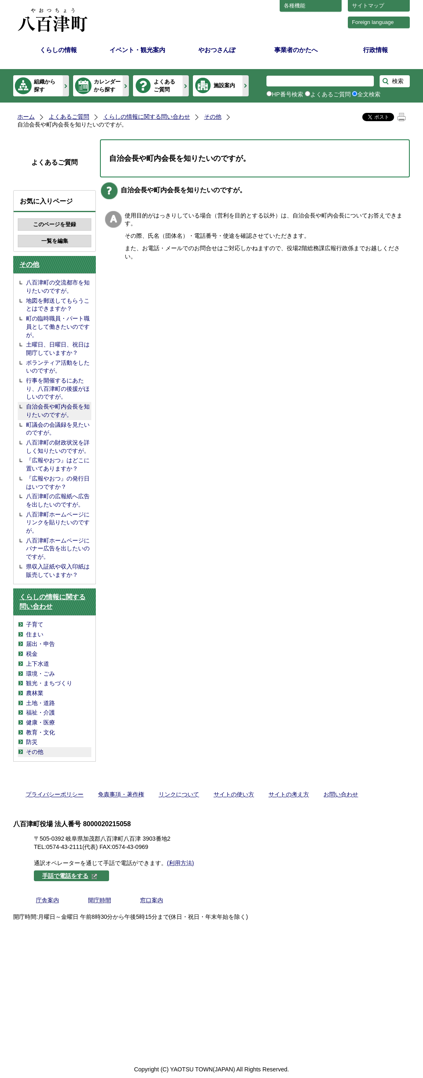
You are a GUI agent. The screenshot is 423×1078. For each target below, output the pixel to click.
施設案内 (224, 85)
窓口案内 (151, 900)
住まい (34, 634)
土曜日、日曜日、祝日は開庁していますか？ (58, 348)
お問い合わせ (340, 794)
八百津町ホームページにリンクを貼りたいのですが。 (58, 522)
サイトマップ (368, 5)
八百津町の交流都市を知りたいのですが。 (58, 286)
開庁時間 (99, 900)
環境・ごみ (40, 673)
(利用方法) (180, 863)
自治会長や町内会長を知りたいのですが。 (58, 410)
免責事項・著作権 (121, 794)
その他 (212, 116)
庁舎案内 (47, 900)
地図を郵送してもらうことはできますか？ (58, 304)
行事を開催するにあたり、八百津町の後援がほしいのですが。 (58, 388)
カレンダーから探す (107, 85)
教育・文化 (40, 732)
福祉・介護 (40, 712)
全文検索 (368, 94)
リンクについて (179, 794)
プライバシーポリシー (54, 794)
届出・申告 (40, 644)
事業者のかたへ (296, 49)
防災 (32, 742)
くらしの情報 (58, 49)
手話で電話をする (69, 875)
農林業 (34, 693)
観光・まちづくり (49, 683)
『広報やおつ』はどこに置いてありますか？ (58, 464)
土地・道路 (40, 703)
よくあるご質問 (164, 85)
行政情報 (375, 49)
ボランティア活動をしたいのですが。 (58, 366)
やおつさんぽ (216, 49)
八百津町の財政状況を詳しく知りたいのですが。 (58, 446)
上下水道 (37, 663)
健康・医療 (40, 722)
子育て (34, 624)
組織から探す (44, 85)
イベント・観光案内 (137, 49)
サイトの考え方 (289, 794)
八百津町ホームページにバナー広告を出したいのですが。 (58, 548)
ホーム (26, 116)
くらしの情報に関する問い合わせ (146, 116)
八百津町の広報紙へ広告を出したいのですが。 (58, 500)
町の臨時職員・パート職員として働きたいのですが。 (58, 326)
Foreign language (373, 22)
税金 (32, 653)
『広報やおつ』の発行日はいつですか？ (58, 482)
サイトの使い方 (234, 794)
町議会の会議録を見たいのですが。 (58, 428)
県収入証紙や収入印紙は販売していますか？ (58, 570)
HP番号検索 (287, 94)
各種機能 (294, 5)
